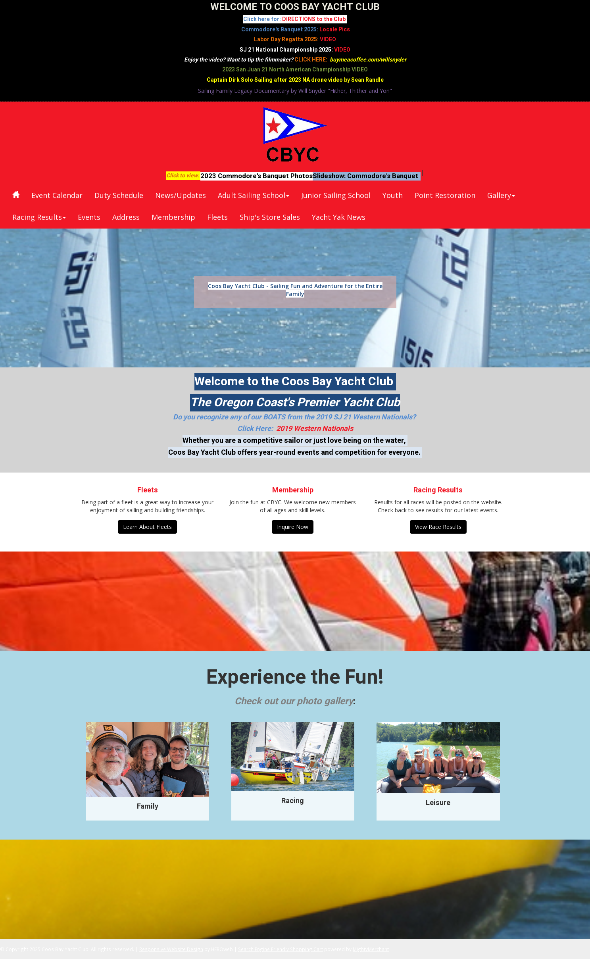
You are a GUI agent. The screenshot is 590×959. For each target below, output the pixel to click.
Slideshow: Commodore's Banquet (365, 176)
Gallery (501, 195)
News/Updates (180, 195)
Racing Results (39, 217)
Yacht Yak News (338, 217)
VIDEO (328, 39)
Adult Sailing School (253, 195)
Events (89, 217)
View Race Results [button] (438, 526)
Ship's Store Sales (270, 217)
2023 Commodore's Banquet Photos (256, 176)
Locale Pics (334, 29)
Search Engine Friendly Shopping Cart (280, 949)
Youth (392, 195)
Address (126, 217)
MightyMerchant (371, 949)
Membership (173, 217)
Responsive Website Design (171, 949)
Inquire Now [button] (292, 526)
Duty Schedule (118, 195)
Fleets (217, 217)
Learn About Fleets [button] (147, 526)
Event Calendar (57, 195)
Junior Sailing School (336, 195)
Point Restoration (445, 195)
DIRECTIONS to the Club (314, 19)
